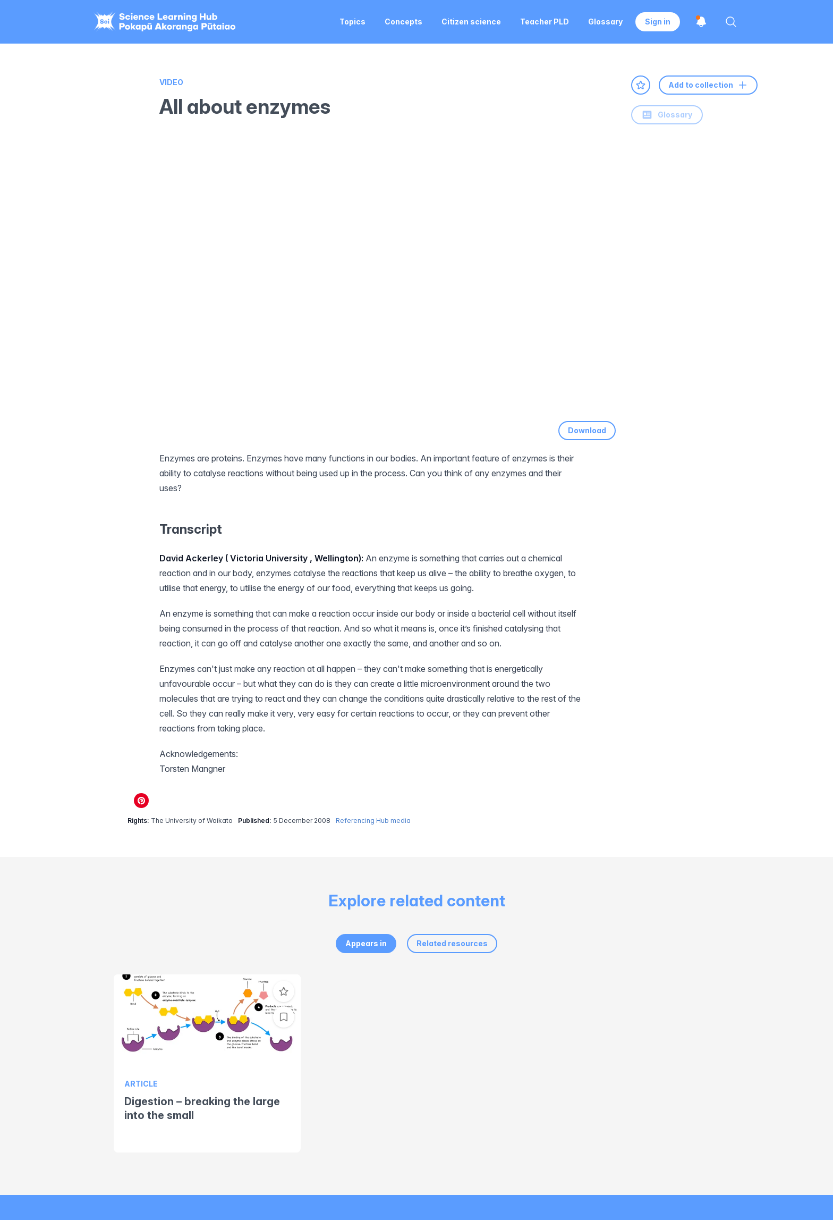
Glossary (667, 115)
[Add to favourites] (640, 85)
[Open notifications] (701, 21)
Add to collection (708, 85)
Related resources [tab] (452, 943)
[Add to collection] (283, 1017)
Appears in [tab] (366, 943)
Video (171, 82)
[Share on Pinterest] (141, 800)
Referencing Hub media (373, 820)
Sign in (657, 21)
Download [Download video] (587, 430)
